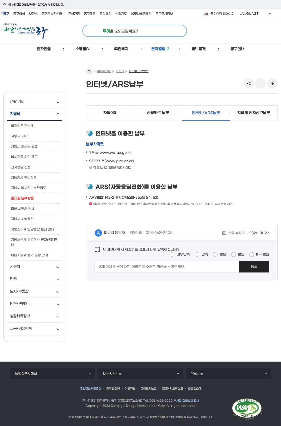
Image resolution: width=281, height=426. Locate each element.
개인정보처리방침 (90, 388)
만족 (204, 254)
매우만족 (183, 254)
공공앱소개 (194, 388)
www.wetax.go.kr (115, 153)
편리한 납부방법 (138, 71)
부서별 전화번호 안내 (186, 400)
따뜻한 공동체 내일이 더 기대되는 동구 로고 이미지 (26, 31)
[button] (43, 49)
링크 (272, 83)
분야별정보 (104, 71)
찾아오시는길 (148, 388)
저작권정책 (113, 388)
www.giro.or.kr (119, 161)
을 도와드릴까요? (120, 31)
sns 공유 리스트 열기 (249, 83)
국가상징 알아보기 (222, 14)
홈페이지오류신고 (172, 388)
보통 (223, 254)
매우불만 (262, 254)
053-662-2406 (159, 233)
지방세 (120, 71)
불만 (241, 254)
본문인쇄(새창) (260, 83)
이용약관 (130, 388)
